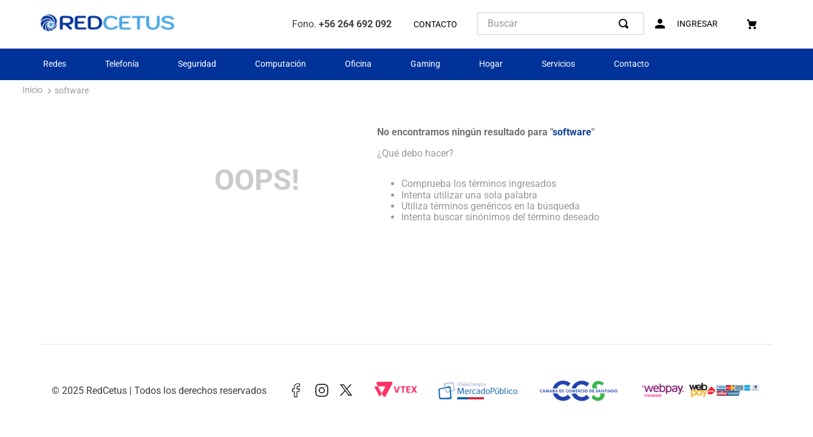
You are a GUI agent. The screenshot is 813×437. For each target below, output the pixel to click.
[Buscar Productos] (626, 23)
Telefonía (122, 64)
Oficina (358, 64)
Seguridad (197, 64)
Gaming (425, 64)
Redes (54, 64)
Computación (280, 64)
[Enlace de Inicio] (32, 91)
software (72, 91)
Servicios (558, 64)
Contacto (631, 64)
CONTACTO (435, 24)
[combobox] (560, 23)
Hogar (491, 64)
